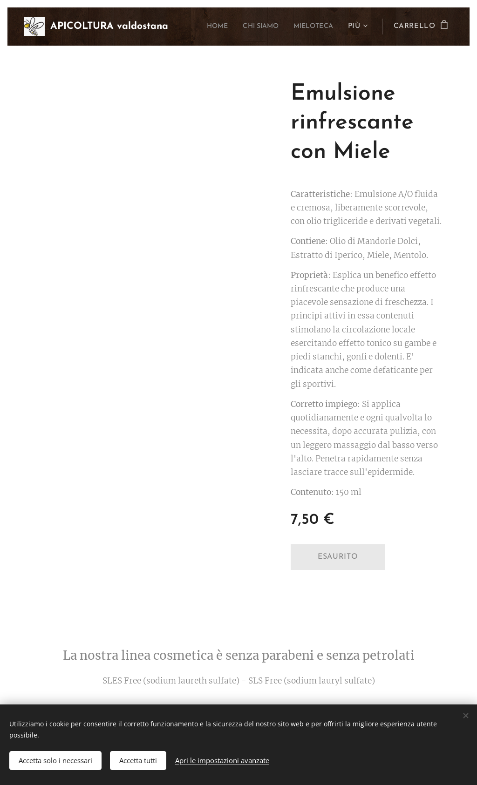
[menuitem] (205, 26)
